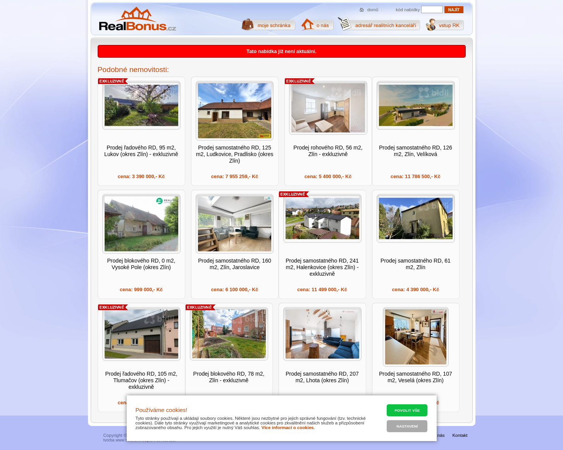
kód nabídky (408, 9)
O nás (439, 435)
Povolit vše (407, 410)
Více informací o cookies (288, 427)
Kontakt (459, 435)
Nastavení (407, 426)
